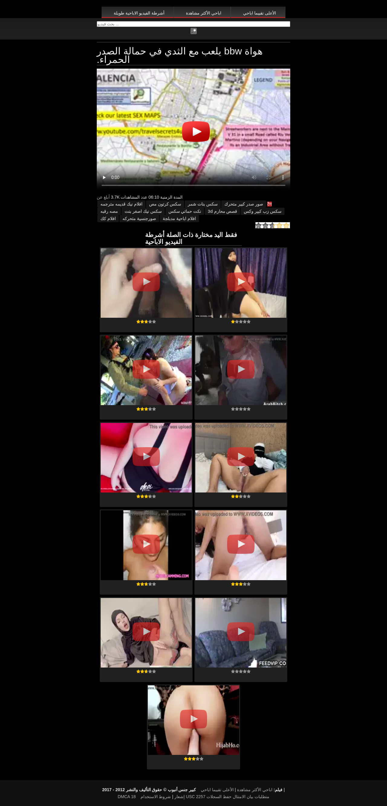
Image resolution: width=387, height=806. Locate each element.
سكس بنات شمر (203, 204)
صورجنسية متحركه (139, 218)
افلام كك (108, 218)
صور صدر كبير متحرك (243, 204)
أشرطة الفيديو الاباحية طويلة (139, 13)
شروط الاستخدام (156, 796)
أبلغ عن (103, 197)
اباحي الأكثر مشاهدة (203, 13)
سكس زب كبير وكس (262, 211)
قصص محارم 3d (222, 211)
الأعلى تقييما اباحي (259, 13)
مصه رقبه (109, 211)
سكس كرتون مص (165, 204)
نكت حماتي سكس (184, 211)
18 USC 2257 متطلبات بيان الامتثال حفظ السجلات (200, 796)
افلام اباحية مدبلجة (179, 218)
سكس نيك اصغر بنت (143, 211)
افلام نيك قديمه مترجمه (121, 204)
